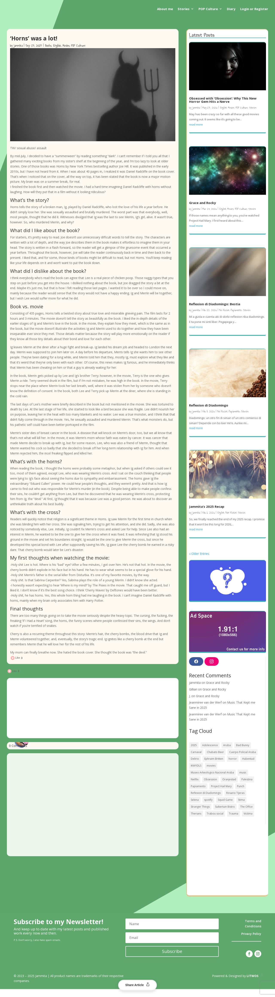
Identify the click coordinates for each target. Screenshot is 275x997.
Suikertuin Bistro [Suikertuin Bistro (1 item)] (225, 814)
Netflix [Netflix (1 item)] (195, 787)
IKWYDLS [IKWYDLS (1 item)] (196, 773)
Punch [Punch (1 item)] (240, 794)
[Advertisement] (93, 716)
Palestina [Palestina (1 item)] (246, 787)
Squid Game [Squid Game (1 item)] (225, 808)
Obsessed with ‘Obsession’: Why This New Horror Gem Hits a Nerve (223, 108)
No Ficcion (224, 318)
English (57, 53)
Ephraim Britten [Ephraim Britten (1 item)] (213, 766)
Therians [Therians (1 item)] (196, 821)
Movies (66, 53)
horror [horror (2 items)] (233, 766)
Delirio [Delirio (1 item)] (195, 766)
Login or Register (254, 9)
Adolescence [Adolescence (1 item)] (210, 753)
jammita (18, 53)
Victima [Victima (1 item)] (248, 821)
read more (196, 132)
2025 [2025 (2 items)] (194, 753)
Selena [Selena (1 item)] (195, 808)
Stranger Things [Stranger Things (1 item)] (200, 814)
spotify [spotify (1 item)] (208, 808)
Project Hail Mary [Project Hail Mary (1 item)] (221, 794)
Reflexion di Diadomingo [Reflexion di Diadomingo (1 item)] (206, 801)
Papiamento (236, 318)
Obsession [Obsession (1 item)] (210, 787)
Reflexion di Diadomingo (208, 413)
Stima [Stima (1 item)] (241, 808)
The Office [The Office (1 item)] (246, 814)
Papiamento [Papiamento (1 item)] (198, 794)
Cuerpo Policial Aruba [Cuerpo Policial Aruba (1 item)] (242, 760)
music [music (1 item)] (242, 780)
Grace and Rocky (202, 211)
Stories (183, 9)
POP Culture (208, 9)
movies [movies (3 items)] (211, 773)
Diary (231, 9)
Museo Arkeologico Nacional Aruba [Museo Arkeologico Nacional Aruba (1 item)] (212, 780)
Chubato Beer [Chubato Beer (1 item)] (215, 760)
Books (48, 53)
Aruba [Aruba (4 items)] (227, 753)
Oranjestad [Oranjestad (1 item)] (229, 787)
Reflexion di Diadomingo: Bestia (214, 312)
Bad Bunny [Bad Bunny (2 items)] (242, 753)
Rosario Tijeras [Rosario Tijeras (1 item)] (235, 801)
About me (165, 9)
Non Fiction (231, 520)
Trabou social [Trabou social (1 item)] (215, 821)
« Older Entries (199, 562)
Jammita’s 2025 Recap (206, 514)
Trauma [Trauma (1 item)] (233, 821)
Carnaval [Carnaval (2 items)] (196, 760)
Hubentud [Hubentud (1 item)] (248, 766)
